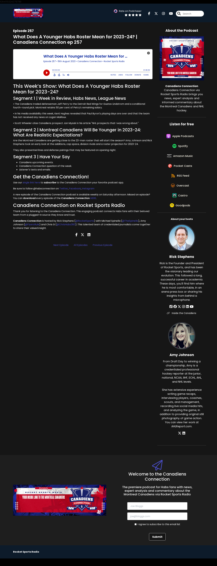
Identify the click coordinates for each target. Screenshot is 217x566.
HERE (93, 198)
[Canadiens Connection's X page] (154, 14)
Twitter (63, 189)
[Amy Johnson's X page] (180, 440)
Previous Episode (102, 245)
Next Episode (61, 245)
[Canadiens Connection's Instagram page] (161, 14)
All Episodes (81, 245)
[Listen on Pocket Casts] (180, 169)
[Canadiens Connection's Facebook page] (149, 14)
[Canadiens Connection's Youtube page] (169, 14)
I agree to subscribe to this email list (159, 532)
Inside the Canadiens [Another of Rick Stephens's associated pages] (182, 320)
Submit (157, 544)
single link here (31, 183)
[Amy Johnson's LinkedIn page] (183, 440)
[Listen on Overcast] (180, 191)
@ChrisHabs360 (66, 224)
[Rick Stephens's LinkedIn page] (187, 314)
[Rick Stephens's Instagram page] (183, 314)
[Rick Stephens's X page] (179, 314)
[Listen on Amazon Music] (180, 158)
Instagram (88, 189)
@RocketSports (84, 221)
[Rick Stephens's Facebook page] (172, 314)
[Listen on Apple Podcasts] (180, 137)
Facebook (75, 189)
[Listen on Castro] (180, 201)
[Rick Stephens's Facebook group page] (176, 314)
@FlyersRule (32, 224)
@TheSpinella (130, 221)
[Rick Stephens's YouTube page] (191, 314)
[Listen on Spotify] (180, 148)
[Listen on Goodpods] (180, 212)
